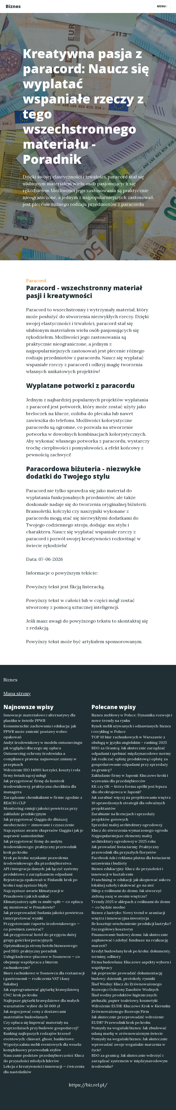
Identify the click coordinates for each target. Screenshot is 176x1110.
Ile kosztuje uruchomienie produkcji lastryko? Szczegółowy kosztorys (131, 926)
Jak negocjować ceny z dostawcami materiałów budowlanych (34, 1014)
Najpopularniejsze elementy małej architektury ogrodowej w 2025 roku (123, 838)
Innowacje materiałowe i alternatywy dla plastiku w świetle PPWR (39, 718)
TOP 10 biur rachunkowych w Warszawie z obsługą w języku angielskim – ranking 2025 (129, 740)
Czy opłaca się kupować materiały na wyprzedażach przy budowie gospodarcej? (41, 1025)
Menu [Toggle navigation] (162, 6)
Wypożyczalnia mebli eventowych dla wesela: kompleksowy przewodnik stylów (42, 1047)
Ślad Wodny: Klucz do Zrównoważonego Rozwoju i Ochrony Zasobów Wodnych (126, 987)
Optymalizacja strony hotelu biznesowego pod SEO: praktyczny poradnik (40, 948)
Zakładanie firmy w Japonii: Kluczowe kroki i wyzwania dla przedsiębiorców (129, 778)
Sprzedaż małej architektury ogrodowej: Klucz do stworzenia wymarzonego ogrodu (129, 827)
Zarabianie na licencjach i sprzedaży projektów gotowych (123, 817)
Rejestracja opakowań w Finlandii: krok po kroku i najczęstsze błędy (40, 882)
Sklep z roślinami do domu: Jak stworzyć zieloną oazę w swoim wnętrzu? (126, 893)
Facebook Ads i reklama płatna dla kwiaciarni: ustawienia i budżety (131, 860)
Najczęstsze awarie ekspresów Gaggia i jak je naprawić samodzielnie (43, 833)
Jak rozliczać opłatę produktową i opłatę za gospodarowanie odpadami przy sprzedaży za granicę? (129, 764)
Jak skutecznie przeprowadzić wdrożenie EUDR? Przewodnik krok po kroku (127, 1020)
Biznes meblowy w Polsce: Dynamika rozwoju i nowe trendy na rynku (131, 718)
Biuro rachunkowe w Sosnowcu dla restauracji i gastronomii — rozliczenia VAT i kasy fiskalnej (44, 978)
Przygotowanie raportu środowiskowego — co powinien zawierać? (41, 926)
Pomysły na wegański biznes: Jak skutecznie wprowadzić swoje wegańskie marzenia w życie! (129, 1044)
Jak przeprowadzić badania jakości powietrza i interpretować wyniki (43, 915)
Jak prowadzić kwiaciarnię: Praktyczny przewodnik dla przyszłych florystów (125, 849)
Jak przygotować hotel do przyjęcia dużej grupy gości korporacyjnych (39, 937)
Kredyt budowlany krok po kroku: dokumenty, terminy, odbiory (130, 954)
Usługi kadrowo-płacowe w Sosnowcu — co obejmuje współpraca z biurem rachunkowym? (41, 962)
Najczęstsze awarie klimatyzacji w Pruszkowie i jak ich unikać (33, 893)
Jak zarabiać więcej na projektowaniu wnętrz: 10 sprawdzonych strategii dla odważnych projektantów (131, 803)
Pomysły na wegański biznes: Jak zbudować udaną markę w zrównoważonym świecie (129, 1031)
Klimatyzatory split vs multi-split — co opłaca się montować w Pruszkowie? (43, 904)
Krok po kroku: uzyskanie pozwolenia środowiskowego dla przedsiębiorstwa (37, 860)
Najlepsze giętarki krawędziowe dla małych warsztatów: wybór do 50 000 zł (41, 1003)
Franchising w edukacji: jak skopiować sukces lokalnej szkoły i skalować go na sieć (130, 882)
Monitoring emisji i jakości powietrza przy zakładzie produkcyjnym (40, 811)
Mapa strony (17, 693)
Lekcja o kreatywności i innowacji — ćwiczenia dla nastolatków (43, 1069)
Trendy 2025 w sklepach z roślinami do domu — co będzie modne (130, 904)
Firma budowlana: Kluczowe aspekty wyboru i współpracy (131, 965)
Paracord (36, 280)
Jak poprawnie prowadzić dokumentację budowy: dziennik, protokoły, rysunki (126, 976)
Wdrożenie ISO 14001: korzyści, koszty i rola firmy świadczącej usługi (41, 773)
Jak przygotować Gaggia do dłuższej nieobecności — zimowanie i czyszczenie (38, 822)
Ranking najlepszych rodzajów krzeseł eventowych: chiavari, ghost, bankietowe (38, 1036)
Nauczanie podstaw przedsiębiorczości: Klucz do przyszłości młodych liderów (43, 1058)
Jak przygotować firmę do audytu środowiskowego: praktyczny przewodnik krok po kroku (40, 847)
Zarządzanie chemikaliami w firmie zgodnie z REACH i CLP (42, 800)
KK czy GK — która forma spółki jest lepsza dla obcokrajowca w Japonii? (129, 789)
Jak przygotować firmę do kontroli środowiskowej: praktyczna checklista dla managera (39, 786)
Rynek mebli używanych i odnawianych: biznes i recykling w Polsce (131, 729)
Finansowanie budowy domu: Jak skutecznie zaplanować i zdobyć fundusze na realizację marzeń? (129, 940)
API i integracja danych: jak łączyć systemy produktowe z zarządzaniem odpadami (40, 871)
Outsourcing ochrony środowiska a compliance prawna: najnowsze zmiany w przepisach (40, 759)
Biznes (13, 6)
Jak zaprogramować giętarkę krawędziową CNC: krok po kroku (41, 992)
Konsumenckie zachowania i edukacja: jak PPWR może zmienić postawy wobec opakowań (39, 731)
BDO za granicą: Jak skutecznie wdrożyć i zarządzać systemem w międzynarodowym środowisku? (129, 1061)
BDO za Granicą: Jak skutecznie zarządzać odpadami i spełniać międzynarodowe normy (131, 751)
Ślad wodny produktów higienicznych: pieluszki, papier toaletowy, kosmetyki (124, 998)
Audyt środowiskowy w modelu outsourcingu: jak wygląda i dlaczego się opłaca (43, 745)
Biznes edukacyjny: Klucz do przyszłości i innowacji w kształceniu (127, 871)
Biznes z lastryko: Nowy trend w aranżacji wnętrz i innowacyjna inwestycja (128, 915)
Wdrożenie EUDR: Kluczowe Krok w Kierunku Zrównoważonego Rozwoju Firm (130, 1009)
